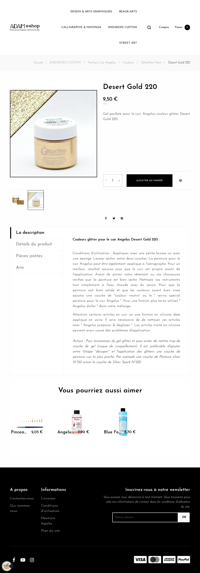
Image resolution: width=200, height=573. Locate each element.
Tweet (114, 218)
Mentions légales (48, 520)
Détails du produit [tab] (34, 244)
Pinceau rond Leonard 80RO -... (19, 432)
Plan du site (50, 531)
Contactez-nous (22, 498)
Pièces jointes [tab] (29, 256)
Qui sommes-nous (20, 508)
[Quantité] (112, 180)
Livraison (48, 498)
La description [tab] (30, 233)
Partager (106, 218)
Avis (20, 268)
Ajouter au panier (149, 180)
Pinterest (122, 218)
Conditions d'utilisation (50, 508)
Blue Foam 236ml (112, 432)
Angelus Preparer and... (66, 432)
